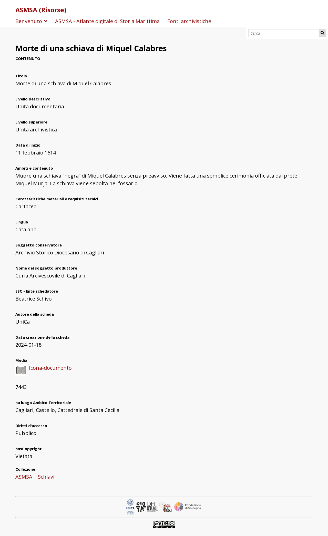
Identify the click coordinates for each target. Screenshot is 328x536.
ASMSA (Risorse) (40, 9)
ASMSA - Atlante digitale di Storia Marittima (107, 21)
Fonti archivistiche (189, 21)
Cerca (322, 33)
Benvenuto (28, 21)
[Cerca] (283, 33)
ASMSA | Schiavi (34, 476)
